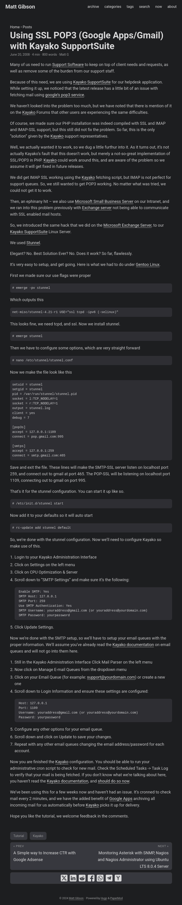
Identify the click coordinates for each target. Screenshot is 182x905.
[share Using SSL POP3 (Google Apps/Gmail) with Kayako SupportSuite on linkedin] (73, 878)
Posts (27, 27)
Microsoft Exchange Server (127, 225)
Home (15, 27)
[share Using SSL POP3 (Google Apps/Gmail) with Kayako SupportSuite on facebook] (91, 878)
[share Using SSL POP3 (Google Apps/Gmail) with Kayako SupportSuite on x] (64, 878)
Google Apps (121, 798)
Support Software (68, 64)
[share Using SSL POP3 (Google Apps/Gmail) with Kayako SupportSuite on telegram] (109, 878)
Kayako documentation (133, 644)
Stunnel (33, 242)
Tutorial (18, 836)
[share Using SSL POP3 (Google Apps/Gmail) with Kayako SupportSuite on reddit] (82, 878)
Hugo (104, 898)
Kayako (29, 112)
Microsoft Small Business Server (104, 201)
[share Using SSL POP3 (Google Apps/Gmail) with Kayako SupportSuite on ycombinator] (118, 878)
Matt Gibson (20, 7)
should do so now (113, 781)
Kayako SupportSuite (92, 82)
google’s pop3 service (64, 94)
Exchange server (97, 207)
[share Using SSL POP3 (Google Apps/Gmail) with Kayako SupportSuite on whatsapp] (100, 878)
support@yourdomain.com (111, 677)
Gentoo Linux (148, 264)
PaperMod (116, 898)
